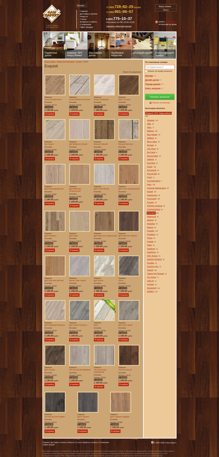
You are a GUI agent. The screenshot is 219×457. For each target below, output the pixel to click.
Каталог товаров (50, 61)
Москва (80, 5)
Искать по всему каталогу (160, 71)
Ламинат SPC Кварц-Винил (66, 61)
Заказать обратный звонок (118, 26)
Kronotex (79, 61)
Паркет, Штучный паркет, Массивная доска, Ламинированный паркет (52, 14)
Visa (158, 16)
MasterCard (164, 16)
